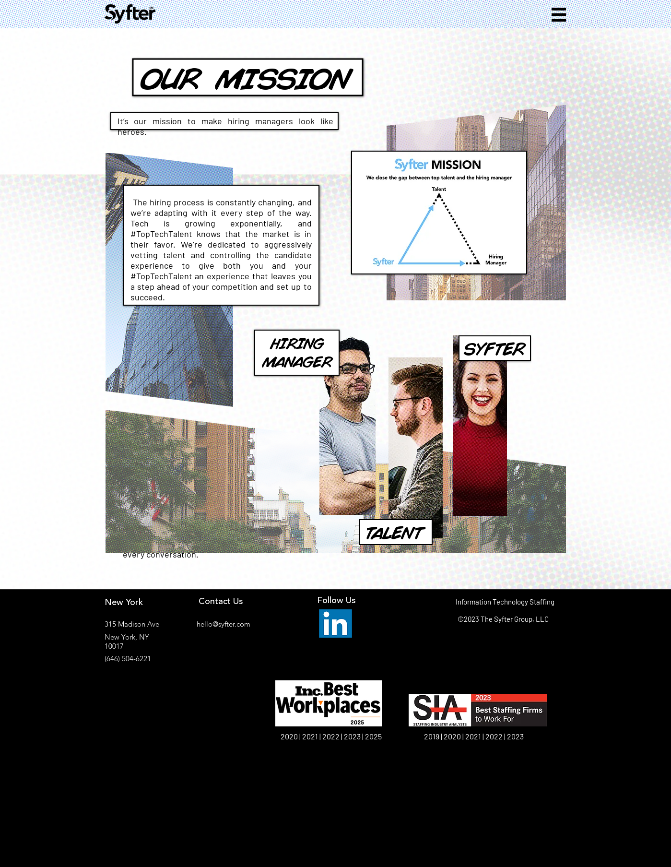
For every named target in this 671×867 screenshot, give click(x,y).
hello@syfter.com (223, 624)
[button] (559, 15)
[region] (253, 422)
